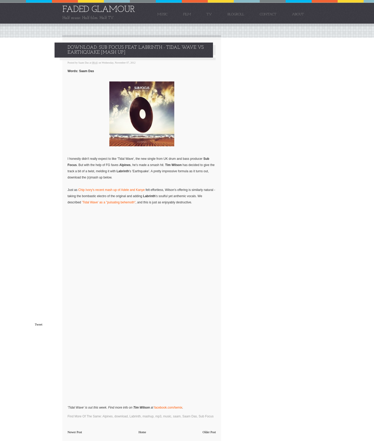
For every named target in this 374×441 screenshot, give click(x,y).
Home (142, 432)
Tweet (38, 324)
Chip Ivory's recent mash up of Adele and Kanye (111, 190)
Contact (268, 14)
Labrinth (135, 416)
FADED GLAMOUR (98, 9)
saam (177, 416)
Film (187, 14)
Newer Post (75, 432)
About (298, 14)
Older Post (209, 432)
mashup (148, 416)
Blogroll (236, 14)
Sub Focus (206, 416)
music (167, 416)
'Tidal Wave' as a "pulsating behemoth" (108, 202)
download (121, 416)
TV (209, 14)
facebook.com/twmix (168, 407)
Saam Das (189, 416)
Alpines (108, 416)
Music (162, 14)
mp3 (158, 416)
